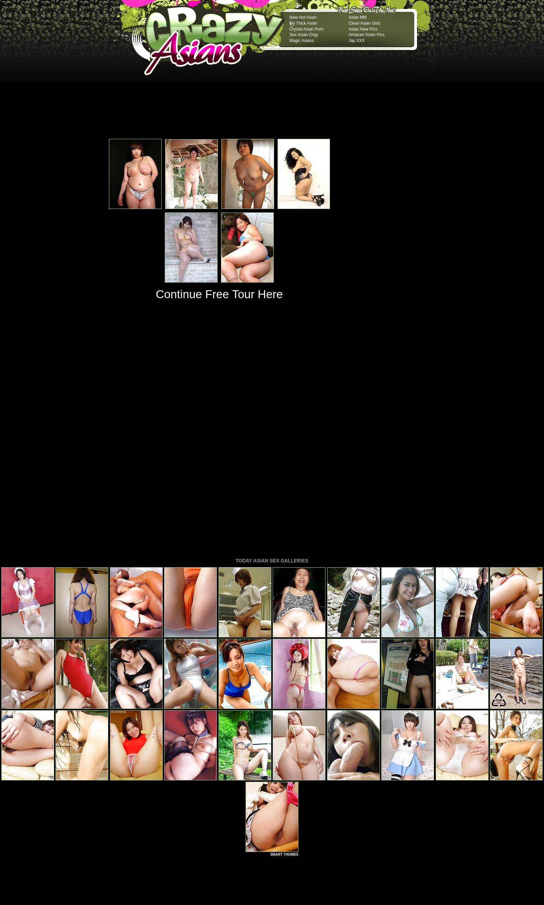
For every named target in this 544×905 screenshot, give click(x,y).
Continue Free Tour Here (219, 294)
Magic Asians (301, 40)
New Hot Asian (303, 17)
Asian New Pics (362, 29)
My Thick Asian (303, 23)
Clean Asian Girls (364, 23)
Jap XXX (356, 40)
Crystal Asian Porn (306, 29)
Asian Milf (357, 17)
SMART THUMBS (284, 760)
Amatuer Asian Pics (366, 34)
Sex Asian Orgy (303, 34)
